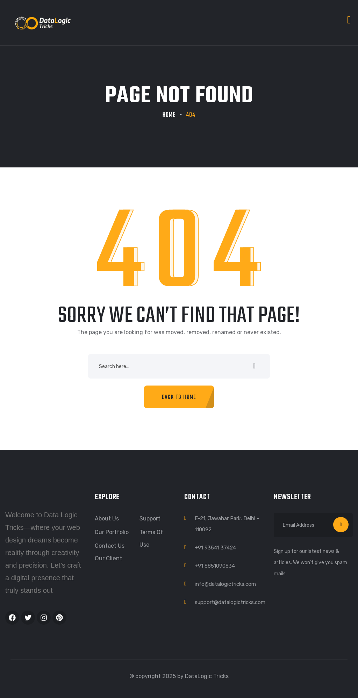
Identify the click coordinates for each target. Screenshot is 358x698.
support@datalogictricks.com (230, 602)
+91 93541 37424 (215, 548)
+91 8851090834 (215, 566)
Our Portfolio (112, 532)
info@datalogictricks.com (225, 584)
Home (169, 115)
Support (149, 518)
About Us (107, 518)
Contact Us (109, 545)
